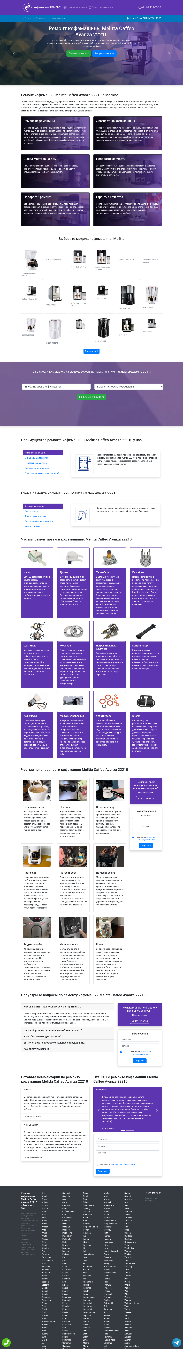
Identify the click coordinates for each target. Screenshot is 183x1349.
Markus (107, 1193)
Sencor (127, 1205)
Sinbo (126, 1214)
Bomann (45, 1306)
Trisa (126, 1269)
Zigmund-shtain (131, 1346)
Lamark (86, 1300)
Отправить (146, 845)
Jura (85, 1260)
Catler (65, 1202)
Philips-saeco (110, 1272)
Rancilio (107, 1315)
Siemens (128, 1211)
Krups (85, 1294)
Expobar (66, 1309)
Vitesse (127, 1312)
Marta (106, 1196)
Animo (45, 1202)
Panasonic (108, 1260)
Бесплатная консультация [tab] (37, 468)
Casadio (66, 1196)
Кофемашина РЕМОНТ (47, 7)
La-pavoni (87, 1309)
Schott (127, 1202)
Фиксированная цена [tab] (35, 453)
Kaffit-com (88, 1266)
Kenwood (87, 1275)
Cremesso (67, 1217)
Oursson (107, 1257)
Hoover (86, 1224)
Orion (106, 1254)
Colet (64, 1214)
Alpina (44, 1220)
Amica (44, 1224)
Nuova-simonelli (111, 1251)
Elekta (65, 1272)
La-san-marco (89, 1312)
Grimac (86, 1202)
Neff (106, 1233)
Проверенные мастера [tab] (36, 463)
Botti (44, 1312)
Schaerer (128, 1199)
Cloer (64, 1208)
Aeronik (45, 1214)
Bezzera (45, 1285)
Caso (64, 1199)
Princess (108, 1288)
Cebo (44, 1346)
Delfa (64, 1242)
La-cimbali (88, 1303)
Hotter (86, 1230)
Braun (44, 1318)
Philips (107, 1269)
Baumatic (46, 1272)
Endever (66, 1254)
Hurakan (87, 1233)
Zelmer (127, 1340)
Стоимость (39, 18)
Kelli (85, 1272)
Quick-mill (108, 1303)
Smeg (44, 1199)
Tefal (126, 1260)
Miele (106, 1214)
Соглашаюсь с (147, 838)
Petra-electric (110, 1266)
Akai (44, 1217)
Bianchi (45, 1291)
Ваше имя (146, 815)
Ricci (106, 1312)
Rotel (106, 1334)
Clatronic (66, 1205)
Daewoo (66, 1230)
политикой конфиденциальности (122, 1165)
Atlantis (45, 1248)
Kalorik (86, 1269)
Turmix (127, 1275)
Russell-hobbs (110, 1340)
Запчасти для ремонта (101, 7)
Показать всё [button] (91, 351)
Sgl (105, 1346)
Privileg (107, 1291)
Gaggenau (67, 1346)
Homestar (87, 1214)
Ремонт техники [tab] (32, 526)
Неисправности (56, 18)
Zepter (127, 1343)
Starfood (128, 1236)
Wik (126, 1315)
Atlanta (45, 1245)
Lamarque (87, 1318)
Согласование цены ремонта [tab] (39, 521)
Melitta (107, 1208)
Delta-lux (66, 1227)
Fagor (65, 1318)
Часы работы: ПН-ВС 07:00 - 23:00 (144, 18)
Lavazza (86, 1327)
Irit (84, 1248)
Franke (65, 1312)
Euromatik (67, 1300)
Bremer (45, 1327)
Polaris (107, 1279)
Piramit (107, 1275)
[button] (98, 1110)
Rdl (105, 1306)
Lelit (85, 1334)
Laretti (86, 1321)
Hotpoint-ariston (90, 1227)
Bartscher (46, 1266)
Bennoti (45, 1279)
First (64, 1327)
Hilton (85, 1217)
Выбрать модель (104, 53)
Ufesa (127, 1282)
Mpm (85, 1346)
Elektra (65, 1275)
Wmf (126, 1318)
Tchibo (127, 1254)
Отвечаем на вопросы (75, 7)
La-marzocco (89, 1306)
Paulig (106, 1263)
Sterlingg (128, 1239)
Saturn (127, 1193)
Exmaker (66, 1306)
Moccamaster (110, 1220)
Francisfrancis (68, 1334)
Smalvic (128, 1220)
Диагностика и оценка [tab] (36, 516)
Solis (126, 1230)
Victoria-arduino (131, 1303)
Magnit (86, 1343)
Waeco (127, 1321)
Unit (126, 1279)
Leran (85, 1337)
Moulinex (108, 1227)
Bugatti (45, 1334)
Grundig (86, 1208)
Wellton (127, 1324)
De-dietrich (67, 1236)
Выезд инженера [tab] (33, 511)
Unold (127, 1285)
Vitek (126, 1294)
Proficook (108, 1294)
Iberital (86, 1239)
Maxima (107, 1199)
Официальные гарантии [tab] (36, 458)
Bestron (45, 1282)
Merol (106, 1211)
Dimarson (66, 1251)
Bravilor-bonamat (49, 1321)
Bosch (44, 1309)
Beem (44, 1275)
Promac (107, 1297)
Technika (128, 1257)
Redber (107, 1318)
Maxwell (107, 1202)
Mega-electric (110, 1205)
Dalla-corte (67, 1233)
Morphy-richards (111, 1224)
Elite (64, 1282)
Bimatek (45, 1294)
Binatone (46, 1297)
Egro (64, 1263)
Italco (85, 1251)
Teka (126, 1245)
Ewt (64, 1260)
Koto (85, 1263)
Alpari (44, 1196)
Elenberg (66, 1279)
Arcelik (45, 1227)
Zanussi (128, 1334)
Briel (44, 1331)
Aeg (43, 1193)
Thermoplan (129, 1263)
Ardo (44, 1230)
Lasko (86, 1324)
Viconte (127, 1300)
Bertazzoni (46, 1257)
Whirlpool (128, 1327)
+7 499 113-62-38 (149, 7)
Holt (85, 1220)
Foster (65, 1331)
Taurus (127, 1251)
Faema (65, 1315)
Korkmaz (87, 1288)
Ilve (84, 1236)
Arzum (45, 1205)
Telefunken (129, 1248)
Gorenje (86, 1193)
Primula (107, 1285)
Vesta (127, 1297)
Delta (64, 1224)
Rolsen (107, 1327)
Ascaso (45, 1239)
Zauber (127, 1337)
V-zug (126, 1288)
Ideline (86, 1242)
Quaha (107, 1300)
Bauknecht (46, 1269)
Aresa (44, 1233)
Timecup (128, 1266)
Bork (44, 1263)
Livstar (86, 1340)
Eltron (65, 1285)
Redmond (108, 1309)
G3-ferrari (66, 1343)
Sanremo (108, 1343)
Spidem (127, 1233)
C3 (43, 1343)
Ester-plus (66, 1297)
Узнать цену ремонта (91, 396)
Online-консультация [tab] (34, 506)
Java (85, 1257)
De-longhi (66, 1239)
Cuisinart (66, 1220)
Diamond (66, 1248)
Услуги (27, 18)
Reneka (107, 1321)
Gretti (85, 1199)
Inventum (87, 1245)
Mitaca (107, 1217)
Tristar (127, 1272)
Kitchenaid (88, 1282)
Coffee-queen (68, 1211)
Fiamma (66, 1321)
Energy (65, 1291)
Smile (126, 1224)
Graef (85, 1196)
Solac (126, 1227)
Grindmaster (88, 1205)
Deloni (65, 1245)
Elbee (64, 1266)
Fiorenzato (67, 1324)
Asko (44, 1242)
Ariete (44, 1236)
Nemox (107, 1236)
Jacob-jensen (89, 1254)
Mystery (107, 1230)
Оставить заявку (79, 53)
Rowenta (108, 1337)
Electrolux (66, 1269)
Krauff (86, 1291)
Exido (64, 1303)
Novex (106, 1248)
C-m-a (44, 1340)
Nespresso (108, 1242)
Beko (44, 1251)
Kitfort (86, 1285)
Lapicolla (87, 1315)
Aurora (45, 1208)
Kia (84, 1279)
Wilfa (126, 1331)
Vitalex (127, 1309)
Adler (44, 1211)
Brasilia (45, 1315)
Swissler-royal (130, 1242)
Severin (127, 1208)
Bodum (45, 1303)
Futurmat (66, 1340)
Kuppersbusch (89, 1297)
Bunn (44, 1337)
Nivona (107, 1245)
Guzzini (86, 1211)
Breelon (45, 1324)
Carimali (66, 1193)
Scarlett (127, 1196)
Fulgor (65, 1337)
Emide (65, 1288)
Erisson (65, 1294)
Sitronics (128, 1217)
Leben (86, 1331)
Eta (63, 1257)
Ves (126, 1291)
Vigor (126, 1306)
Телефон (146, 826)
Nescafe (107, 1239)
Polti (106, 1282)
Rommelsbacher (111, 1331)
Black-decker (47, 1260)
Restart (107, 1324)
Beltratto (45, 1254)
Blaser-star (46, 1300)
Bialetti (45, 1288)
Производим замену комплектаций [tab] (42, 473)
